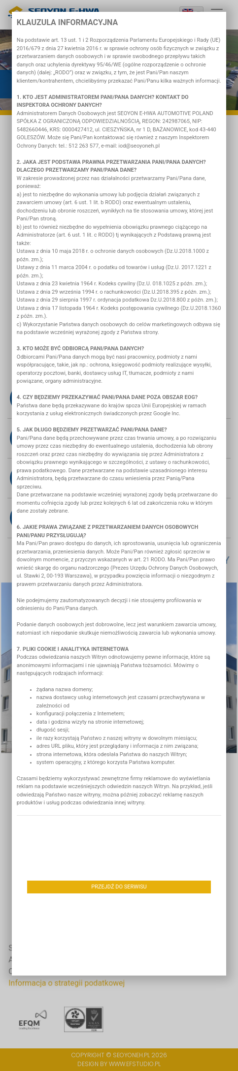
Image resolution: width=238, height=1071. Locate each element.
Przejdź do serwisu (119, 887)
